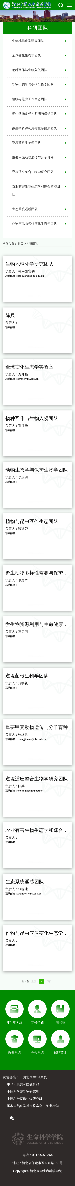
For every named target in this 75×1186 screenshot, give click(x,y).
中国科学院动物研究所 (23, 1091)
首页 (20, 243)
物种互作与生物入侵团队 (29, 70)
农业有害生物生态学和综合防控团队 (36, 190)
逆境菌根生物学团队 (26, 142)
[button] (60, 5)
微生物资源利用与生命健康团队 (34, 128)
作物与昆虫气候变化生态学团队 (34, 223)
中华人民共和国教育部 (23, 1084)
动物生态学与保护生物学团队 (33, 84)
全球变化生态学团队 (26, 55)
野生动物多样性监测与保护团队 (34, 113)
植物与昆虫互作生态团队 (29, 99)
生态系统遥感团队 (25, 209)
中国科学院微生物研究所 (24, 1098)
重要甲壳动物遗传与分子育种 (33, 157)
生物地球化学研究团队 (28, 40)
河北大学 (52, 1106)
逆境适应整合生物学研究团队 (33, 172)
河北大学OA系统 (35, 1077)
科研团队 (32, 243)
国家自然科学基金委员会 (24, 1106)
